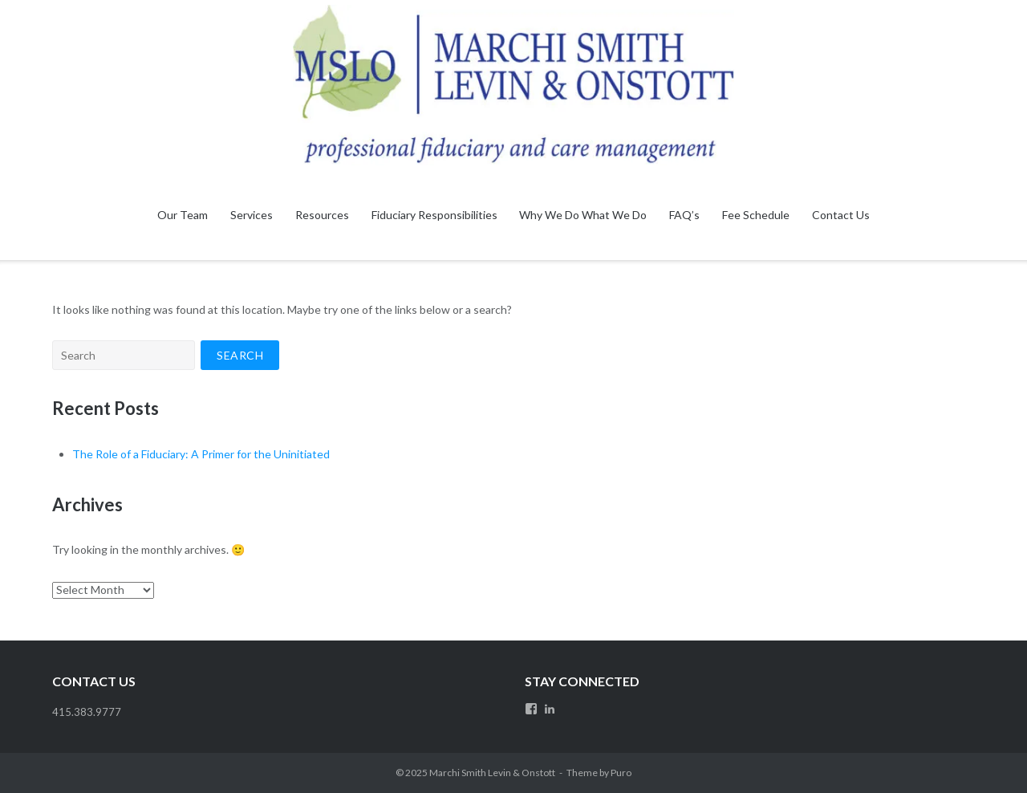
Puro (621, 773)
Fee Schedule (756, 215)
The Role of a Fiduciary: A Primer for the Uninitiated (201, 454)
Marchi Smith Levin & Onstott (492, 773)
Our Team (182, 215)
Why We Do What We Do (583, 215)
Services (251, 215)
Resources (322, 215)
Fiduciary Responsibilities (434, 215)
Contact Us (841, 215)
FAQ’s (684, 215)
